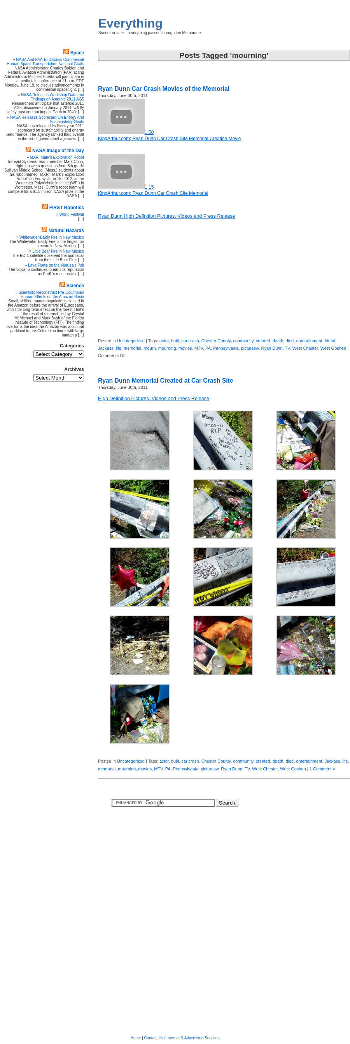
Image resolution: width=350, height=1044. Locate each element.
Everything (130, 23)
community (243, 340)
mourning (167, 348)
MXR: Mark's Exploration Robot (57, 157)
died (289, 340)
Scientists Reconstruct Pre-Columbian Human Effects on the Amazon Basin (51, 294)
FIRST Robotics (66, 207)
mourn (150, 348)
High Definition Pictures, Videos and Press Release (153, 398)
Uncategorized (131, 340)
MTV (198, 348)
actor (164, 340)
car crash (190, 340)
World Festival (72, 214)
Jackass (106, 348)
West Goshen (333, 348)
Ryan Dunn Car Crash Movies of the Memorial (163, 88)
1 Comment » (322, 769)
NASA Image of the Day (58, 150)
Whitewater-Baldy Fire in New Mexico (51, 237)
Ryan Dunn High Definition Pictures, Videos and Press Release (166, 216)
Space (77, 52)
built (175, 340)
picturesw (250, 348)
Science (75, 285)
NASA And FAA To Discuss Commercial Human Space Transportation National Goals (45, 61)
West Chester (305, 348)
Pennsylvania (225, 348)
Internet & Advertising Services (192, 1038)
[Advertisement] (326, 215)
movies (185, 348)
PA (208, 348)
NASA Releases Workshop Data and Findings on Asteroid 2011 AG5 (52, 97)
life (118, 348)
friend (330, 340)
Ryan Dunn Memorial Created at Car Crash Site (165, 380)
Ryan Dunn (272, 348)
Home (136, 1038)
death (278, 340)
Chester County (216, 340)
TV (287, 348)
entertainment (309, 340)
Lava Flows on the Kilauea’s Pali (56, 265)
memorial (132, 348)
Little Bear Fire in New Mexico (58, 251)
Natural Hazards (66, 230)
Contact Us (153, 1038)
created (263, 340)
